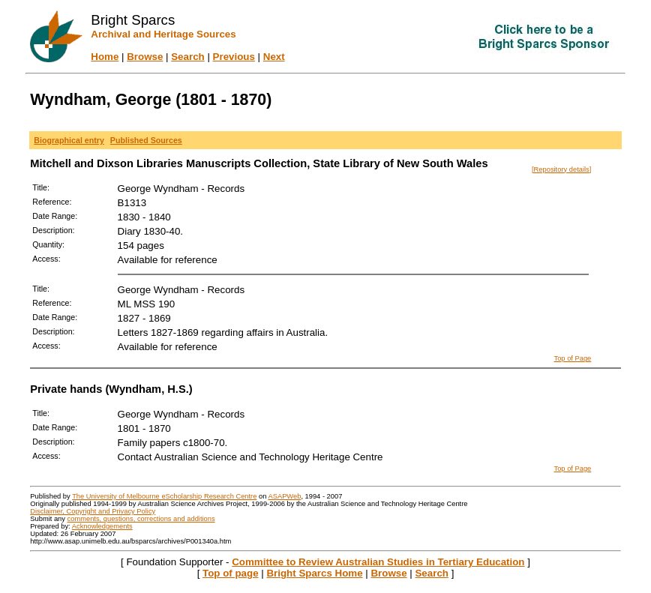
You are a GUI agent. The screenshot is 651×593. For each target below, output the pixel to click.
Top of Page (573, 358)
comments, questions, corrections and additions (141, 519)
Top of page (230, 573)
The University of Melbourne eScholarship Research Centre (164, 496)
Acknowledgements (102, 526)
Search (187, 56)
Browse (145, 56)
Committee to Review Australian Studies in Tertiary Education (378, 562)
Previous (234, 56)
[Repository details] (561, 169)
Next (274, 56)
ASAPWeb (284, 496)
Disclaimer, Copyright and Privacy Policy (92, 511)
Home (104, 56)
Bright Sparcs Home (314, 573)
